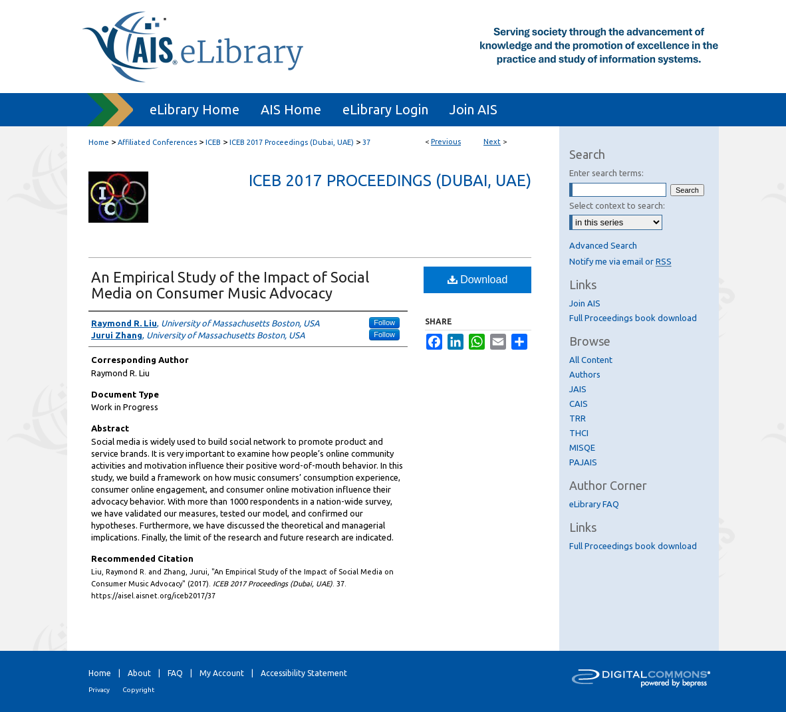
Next (492, 142)
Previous (446, 142)
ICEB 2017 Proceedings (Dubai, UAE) (291, 142)
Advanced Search (603, 245)
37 (366, 142)
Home (98, 142)
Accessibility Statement (304, 673)
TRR (577, 418)
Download (478, 279)
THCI (579, 432)
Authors (584, 374)
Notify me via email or (620, 261)
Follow (384, 322)
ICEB (213, 142)
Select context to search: (617, 205)
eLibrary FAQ (594, 504)
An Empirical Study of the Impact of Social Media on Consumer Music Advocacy (230, 285)
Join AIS (584, 303)
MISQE (582, 447)
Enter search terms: (606, 173)
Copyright (138, 689)
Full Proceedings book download (633, 317)
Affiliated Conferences (157, 142)
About (139, 673)
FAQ (175, 673)
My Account (221, 673)
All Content (590, 359)
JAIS (578, 389)
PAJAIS (583, 462)
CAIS (578, 403)
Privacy (99, 689)
